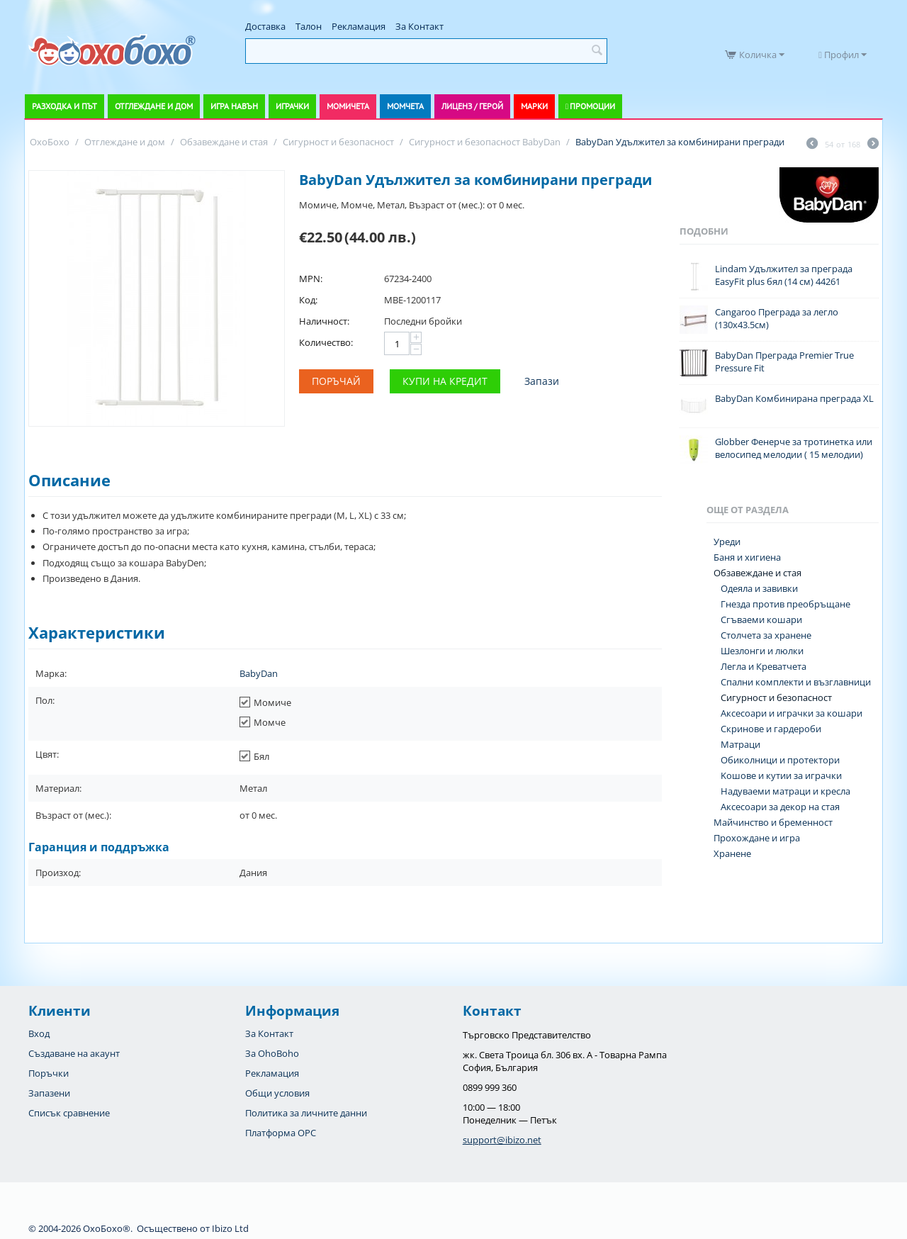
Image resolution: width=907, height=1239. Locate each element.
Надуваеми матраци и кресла (785, 791)
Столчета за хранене (766, 635)
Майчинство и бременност (773, 822)
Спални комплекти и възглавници (796, 681)
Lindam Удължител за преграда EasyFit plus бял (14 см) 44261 (783, 275)
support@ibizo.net (502, 1139)
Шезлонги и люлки (762, 650)
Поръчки (48, 1073)
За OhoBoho (272, 1053)
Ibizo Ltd (230, 1228)
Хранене (732, 853)
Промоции (592, 106)
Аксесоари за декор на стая (780, 806)
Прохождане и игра (757, 837)
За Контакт (419, 26)
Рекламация (358, 26)
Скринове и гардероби (771, 728)
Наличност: (324, 321)
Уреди (727, 541)
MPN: (310, 278)
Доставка (265, 26)
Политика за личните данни (306, 1112)
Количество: (326, 342)
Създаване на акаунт (74, 1053)
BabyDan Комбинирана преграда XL (794, 398)
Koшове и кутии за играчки (781, 775)
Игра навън (234, 106)
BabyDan (259, 673)
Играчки (292, 106)
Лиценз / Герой (472, 106)
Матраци (740, 744)
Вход (39, 1033)
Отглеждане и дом (154, 106)
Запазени (49, 1093)
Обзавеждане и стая (757, 572)
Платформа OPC (280, 1132)
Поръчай (336, 381)
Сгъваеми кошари (761, 619)
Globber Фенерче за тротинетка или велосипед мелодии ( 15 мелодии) (793, 448)
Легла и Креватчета (763, 666)
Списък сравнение (69, 1112)
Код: (308, 299)
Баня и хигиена (747, 557)
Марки (534, 106)
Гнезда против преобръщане (785, 604)
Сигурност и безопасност (776, 697)
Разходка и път (64, 106)
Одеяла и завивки (759, 588)
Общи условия (277, 1093)
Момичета (348, 106)
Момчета (405, 106)
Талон (308, 26)
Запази (541, 381)
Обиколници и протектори (780, 759)
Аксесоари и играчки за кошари (791, 713)
